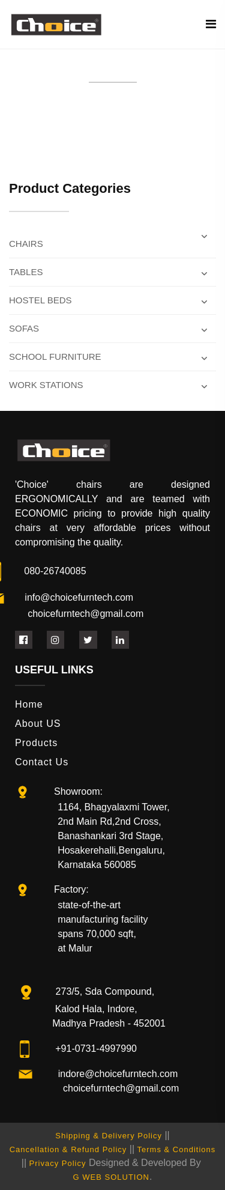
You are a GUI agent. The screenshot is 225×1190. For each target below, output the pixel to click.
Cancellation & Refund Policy (68, 1149)
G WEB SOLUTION (111, 1177)
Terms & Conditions (176, 1149)
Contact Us (41, 762)
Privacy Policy (57, 1163)
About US (38, 723)
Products (36, 743)
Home (29, 704)
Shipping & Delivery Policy (108, 1135)
